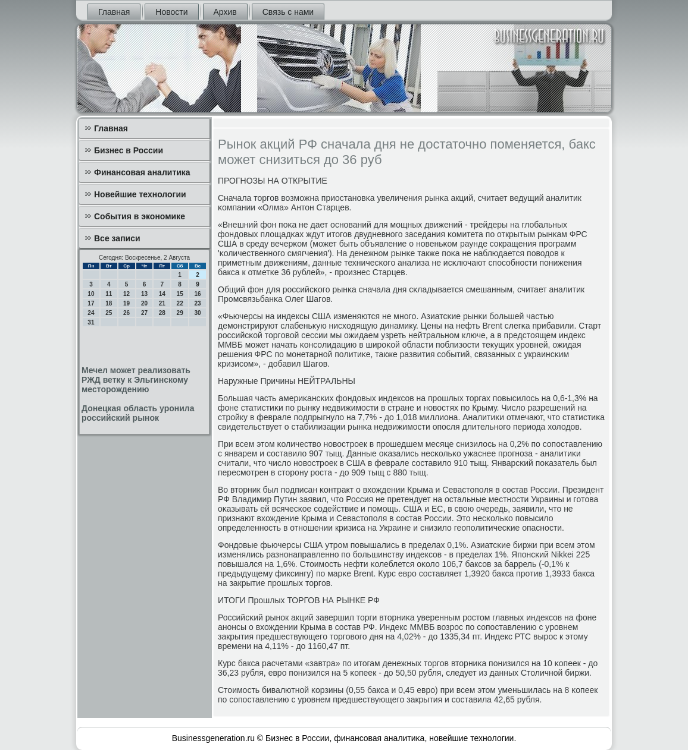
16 (197, 294)
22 (180, 303)
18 (108, 303)
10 (90, 294)
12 (126, 294)
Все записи (117, 238)
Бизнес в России (128, 150)
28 (162, 313)
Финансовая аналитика (142, 172)
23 (197, 303)
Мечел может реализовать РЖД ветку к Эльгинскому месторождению (136, 379)
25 (108, 313)
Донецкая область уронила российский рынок (138, 413)
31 (90, 322)
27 (144, 313)
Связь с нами (288, 12)
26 (126, 313)
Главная (114, 12)
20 (144, 303)
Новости (171, 12)
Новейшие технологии (140, 194)
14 (162, 294)
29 (180, 313)
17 (90, 303)
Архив (225, 12)
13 (144, 294)
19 (126, 303)
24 (90, 313)
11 (108, 294)
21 (162, 303)
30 (197, 313)
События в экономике (139, 216)
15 (180, 294)
